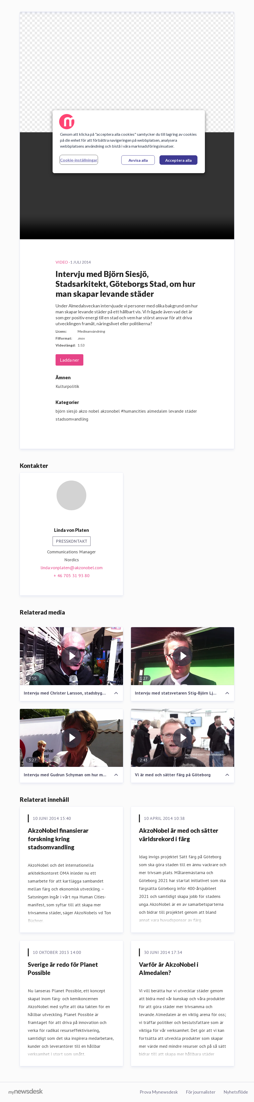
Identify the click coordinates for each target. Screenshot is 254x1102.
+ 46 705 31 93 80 (72, 575)
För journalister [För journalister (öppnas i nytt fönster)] (201, 1092)
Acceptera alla (178, 160)
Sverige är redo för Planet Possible (63, 968)
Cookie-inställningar (78, 160)
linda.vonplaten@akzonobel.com (71, 567)
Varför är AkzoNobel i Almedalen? (168, 968)
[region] (129, 141)
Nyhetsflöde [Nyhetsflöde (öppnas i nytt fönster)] (235, 1092)
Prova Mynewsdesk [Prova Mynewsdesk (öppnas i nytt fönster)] (159, 1092)
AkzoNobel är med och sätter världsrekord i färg (178, 834)
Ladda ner (69, 360)
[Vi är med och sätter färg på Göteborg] (182, 738)
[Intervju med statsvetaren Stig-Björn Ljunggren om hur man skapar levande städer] (182, 656)
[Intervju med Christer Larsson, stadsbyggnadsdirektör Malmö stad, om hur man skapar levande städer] (71, 656)
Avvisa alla (138, 160)
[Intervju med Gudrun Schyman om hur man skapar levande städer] (71, 738)
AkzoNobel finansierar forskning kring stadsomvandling (58, 839)
